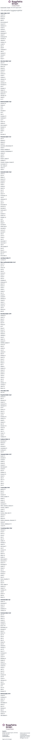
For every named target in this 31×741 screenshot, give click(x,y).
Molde (2, 283)
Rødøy (2, 362)
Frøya (2, 533)
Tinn (1, 481)
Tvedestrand (3, 49)
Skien (2, 479)
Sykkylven (2, 298)
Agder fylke (4, 13)
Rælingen (2, 93)
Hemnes (2, 344)
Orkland (2, 568)
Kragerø (2, 463)
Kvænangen (3, 503)
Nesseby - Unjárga (4, 158)
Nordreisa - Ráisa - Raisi (5, 512)
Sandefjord (3, 608)
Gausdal (2, 186)
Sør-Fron (2, 230)
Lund (1, 414)
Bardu (2, 491)
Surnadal (2, 296)
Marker (2, 704)
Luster (2, 656)
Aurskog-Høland (4, 64)
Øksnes (2, 388)
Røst (1, 364)
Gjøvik (2, 188)
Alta (1, 138)
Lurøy (2, 350)
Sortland (2, 368)
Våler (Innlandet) (4, 246)
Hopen (2, 444)
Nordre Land (3, 210)
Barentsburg (3, 440)
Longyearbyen (3, 448)
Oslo (1, 392)
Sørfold (2, 373)
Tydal (2, 591)
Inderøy (2, 544)
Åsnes (2, 250)
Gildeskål (2, 335)
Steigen (2, 370)
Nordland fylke (4, 313)
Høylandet (2, 542)
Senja (2, 516)
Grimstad (2, 31)
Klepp (2, 411)
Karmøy (2, 409)
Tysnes (2, 678)
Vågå (2, 244)
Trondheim (2, 589)
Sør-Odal (2, 231)
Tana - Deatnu (3, 165)
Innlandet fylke (5, 171)
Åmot (2, 248)
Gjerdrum (2, 73)
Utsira (2, 434)
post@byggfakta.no (5, 736)
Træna (2, 375)
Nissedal (2, 468)
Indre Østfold (3, 702)
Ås (1, 99)
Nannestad (3, 84)
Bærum (2, 66)
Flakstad (2, 333)
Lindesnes (2, 42)
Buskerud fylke (4, 101)
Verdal (2, 593)
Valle (1, 51)
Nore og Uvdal (3, 125)
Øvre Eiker (2, 134)
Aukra (2, 263)
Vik (1, 685)
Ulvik (1, 682)
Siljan (2, 477)
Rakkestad (2, 708)
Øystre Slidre (3, 255)
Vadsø (2, 167)
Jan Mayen (3, 259)
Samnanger (3, 663)
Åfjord (2, 595)
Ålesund (2, 309)
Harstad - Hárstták (4, 496)
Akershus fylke (4, 61)
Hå (1, 407)
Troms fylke (4, 487)
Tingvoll (2, 300)
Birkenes (2, 16)
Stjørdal (2, 588)
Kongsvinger (3, 195)
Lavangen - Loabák (4, 507)
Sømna (2, 371)
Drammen (2, 103)
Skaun (2, 582)
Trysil (2, 235)
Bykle (2, 20)
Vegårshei (2, 53)
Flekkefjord (3, 25)
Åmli (1, 56)
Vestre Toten (3, 242)
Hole (1, 114)
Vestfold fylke (4, 599)
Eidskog (2, 177)
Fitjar (1, 638)
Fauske (2, 331)
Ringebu (2, 215)
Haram (2, 274)
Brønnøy (2, 324)
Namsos (2, 562)
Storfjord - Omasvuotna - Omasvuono (7, 520)
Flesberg (2, 105)
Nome (2, 470)
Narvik (2, 357)
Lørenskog (2, 82)
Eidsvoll (2, 68)
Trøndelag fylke (5, 528)
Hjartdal (2, 461)
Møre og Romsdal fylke (7, 262)
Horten (2, 605)
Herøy (2, 278)
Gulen (2, 643)
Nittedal (2, 90)
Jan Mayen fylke (5, 258)
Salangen (2, 514)
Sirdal (2, 47)
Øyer (1, 253)
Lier (1, 119)
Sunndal (2, 294)
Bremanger (3, 629)
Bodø (2, 322)
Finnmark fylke (4, 136)
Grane (2, 337)
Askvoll (2, 616)
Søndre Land (3, 226)
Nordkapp (2, 160)
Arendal (2, 14)
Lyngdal (2, 44)
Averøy (2, 267)
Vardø (2, 169)
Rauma (2, 285)
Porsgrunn (2, 474)
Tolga (2, 233)
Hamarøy (2, 340)
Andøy (2, 317)
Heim (2, 537)
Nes (1, 86)
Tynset (2, 237)
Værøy (2, 377)
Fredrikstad (3, 697)
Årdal (2, 689)
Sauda (2, 420)
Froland (2, 27)
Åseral (2, 58)
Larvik (2, 606)
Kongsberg (3, 116)
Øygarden (2, 691)
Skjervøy (2, 518)
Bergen (2, 625)
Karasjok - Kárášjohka (5, 149)
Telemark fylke (5, 454)
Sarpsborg (2, 711)
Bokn (1, 398)
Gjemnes (2, 273)
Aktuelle (8, 7)
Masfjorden (3, 658)
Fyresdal (2, 459)
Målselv (2, 511)
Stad (1, 669)
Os (1, 211)
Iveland (2, 34)
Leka (1, 548)
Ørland (2, 597)
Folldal (2, 184)
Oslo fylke (3, 390)
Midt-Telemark (3, 466)
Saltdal (2, 366)
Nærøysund (3, 560)
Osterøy (2, 662)
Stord (2, 671)
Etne (1, 634)
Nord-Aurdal (3, 204)
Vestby (2, 97)
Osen (2, 569)
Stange (2, 222)
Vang (1, 239)
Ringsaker (2, 217)
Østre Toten (3, 251)
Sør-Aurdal (3, 228)
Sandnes (2, 418)
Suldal (2, 429)
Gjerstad (2, 29)
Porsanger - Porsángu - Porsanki (7, 162)
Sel (1, 219)
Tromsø (2, 525)
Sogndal (2, 665)
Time (1, 431)
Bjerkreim (2, 396)
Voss (1, 687)
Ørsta (2, 311)
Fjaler (2, 640)
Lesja (2, 197)
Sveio (2, 676)
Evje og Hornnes (4, 22)
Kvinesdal (2, 38)
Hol (1, 112)
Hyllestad (2, 645)
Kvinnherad (3, 652)
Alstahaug (2, 315)
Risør (2, 45)
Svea (1, 451)
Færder (2, 601)
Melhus (2, 555)
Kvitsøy (2, 413)
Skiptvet (2, 713)
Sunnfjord (2, 674)
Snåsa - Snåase (3, 584)
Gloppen (2, 642)
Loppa (2, 154)
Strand (2, 427)
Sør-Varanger (3, 164)
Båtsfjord (2, 142)
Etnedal (2, 182)
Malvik (2, 553)
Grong (2, 535)
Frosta (2, 531)
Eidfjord (2, 632)
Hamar (2, 193)
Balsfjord (2, 489)
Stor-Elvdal (3, 224)
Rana (2, 360)
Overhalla (2, 571)
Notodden (2, 472)
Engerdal (2, 180)
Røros (2, 577)
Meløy (2, 353)
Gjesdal (2, 402)
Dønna (2, 328)
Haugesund (3, 403)
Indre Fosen (3, 546)
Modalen (2, 660)
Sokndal (2, 422)
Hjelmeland (3, 405)
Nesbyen (2, 123)
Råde (2, 709)
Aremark (2, 695)
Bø (1, 326)
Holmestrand (3, 603)
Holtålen (2, 540)
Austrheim (2, 623)
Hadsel (2, 339)
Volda (2, 307)
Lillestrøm (2, 79)
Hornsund (2, 446)
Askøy (2, 618)
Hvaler (2, 700)
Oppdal (2, 566)
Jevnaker (2, 77)
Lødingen (2, 351)
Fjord (1, 269)
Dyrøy (2, 492)
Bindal (2, 320)
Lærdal (2, 654)
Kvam (2, 651)
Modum (2, 121)
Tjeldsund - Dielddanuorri (5, 523)
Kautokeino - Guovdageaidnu (6, 151)
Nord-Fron (2, 206)
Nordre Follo (3, 91)
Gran (1, 190)
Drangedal (2, 457)
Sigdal (2, 130)
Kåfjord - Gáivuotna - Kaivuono (6, 505)
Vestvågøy (2, 382)
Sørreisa (2, 522)
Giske (2, 271)
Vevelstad (2, 384)
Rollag (2, 128)
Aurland (2, 620)
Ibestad (2, 498)
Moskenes (2, 355)
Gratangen (2, 494)
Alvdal (2, 173)
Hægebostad (3, 33)
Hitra (1, 538)
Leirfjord (2, 348)
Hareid (2, 276)
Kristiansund (3, 282)
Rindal (2, 575)
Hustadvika (3, 280)
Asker (2, 62)
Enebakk (2, 70)
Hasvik (2, 147)
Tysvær (2, 433)
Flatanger (2, 529)
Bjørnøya (2, 442)
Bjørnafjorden (3, 627)
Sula (1, 293)
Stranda (2, 291)
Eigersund (2, 400)
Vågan (2, 386)
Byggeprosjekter (4, 7)
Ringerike (2, 127)
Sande (2, 287)
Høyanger (2, 647)
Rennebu (2, 573)
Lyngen (2, 509)
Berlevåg (2, 140)
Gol (1, 108)
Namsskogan (3, 564)
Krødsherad (3, 117)
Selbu (2, 580)
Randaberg (3, 416)
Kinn (1, 649)
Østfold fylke (4, 693)
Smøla (2, 289)
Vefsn (2, 379)
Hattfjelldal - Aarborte (4, 342)
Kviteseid (2, 465)
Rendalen (2, 213)
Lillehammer (3, 199)
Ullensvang (3, 680)
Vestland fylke (4, 612)
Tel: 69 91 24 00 (5, 735)
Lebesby (2, 153)
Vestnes (2, 305)
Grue (1, 191)
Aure (1, 265)
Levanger (2, 549)
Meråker (2, 557)
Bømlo (2, 631)
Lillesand (2, 40)
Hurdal (2, 75)
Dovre (2, 175)
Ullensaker (2, 95)
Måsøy (2, 156)
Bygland (2, 18)
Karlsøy (2, 500)
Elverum (2, 179)
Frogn (2, 71)
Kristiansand (3, 36)
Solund (2, 667)
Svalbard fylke (4, 439)
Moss (2, 706)
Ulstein (2, 302)
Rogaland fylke (5, 394)
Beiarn (2, 319)
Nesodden (2, 88)
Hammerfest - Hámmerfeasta (6, 145)
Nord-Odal (2, 208)
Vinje (1, 485)
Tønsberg (2, 610)
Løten (2, 202)
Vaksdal (2, 683)
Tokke (2, 483)
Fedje (2, 636)
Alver (1, 614)
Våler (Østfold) (3, 715)
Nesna (2, 359)
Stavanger (2, 425)
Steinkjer (2, 586)
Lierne (2, 551)
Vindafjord (2, 436)
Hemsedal (2, 110)
